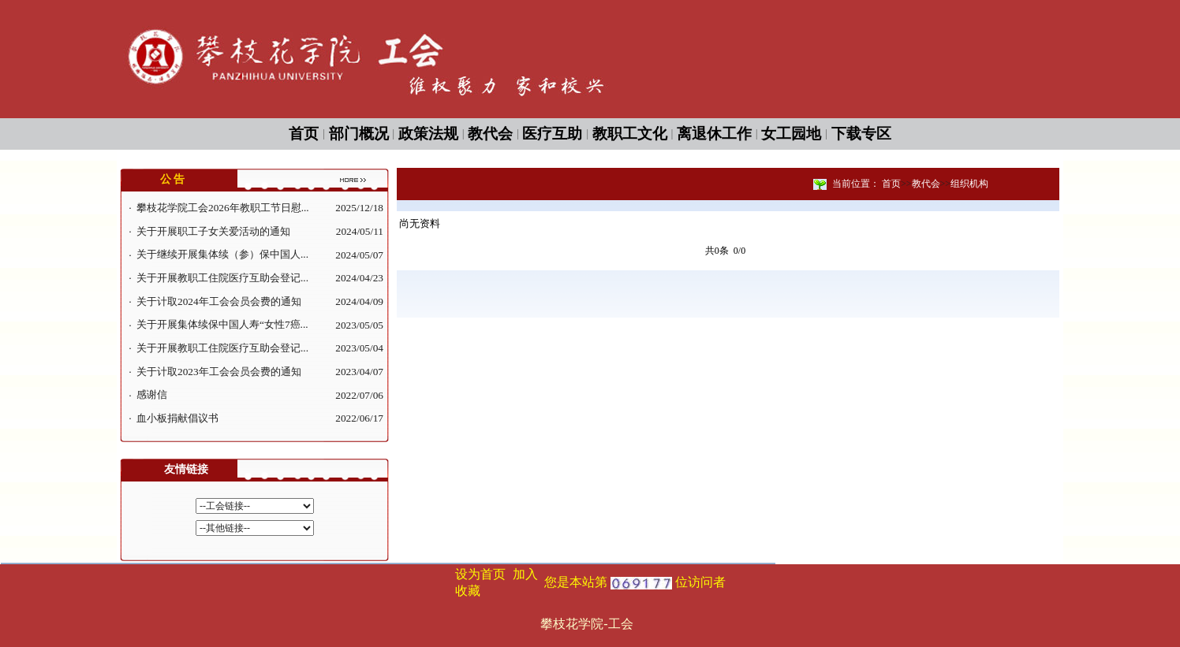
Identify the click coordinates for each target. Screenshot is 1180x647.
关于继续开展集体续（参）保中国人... (222, 254)
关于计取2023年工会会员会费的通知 (218, 371)
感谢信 (151, 394)
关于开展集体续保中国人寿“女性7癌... (222, 324)
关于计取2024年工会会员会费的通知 (218, 301)
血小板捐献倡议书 (177, 418)
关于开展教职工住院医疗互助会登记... (222, 278)
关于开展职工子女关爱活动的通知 (213, 231)
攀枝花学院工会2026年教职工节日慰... (222, 208)
